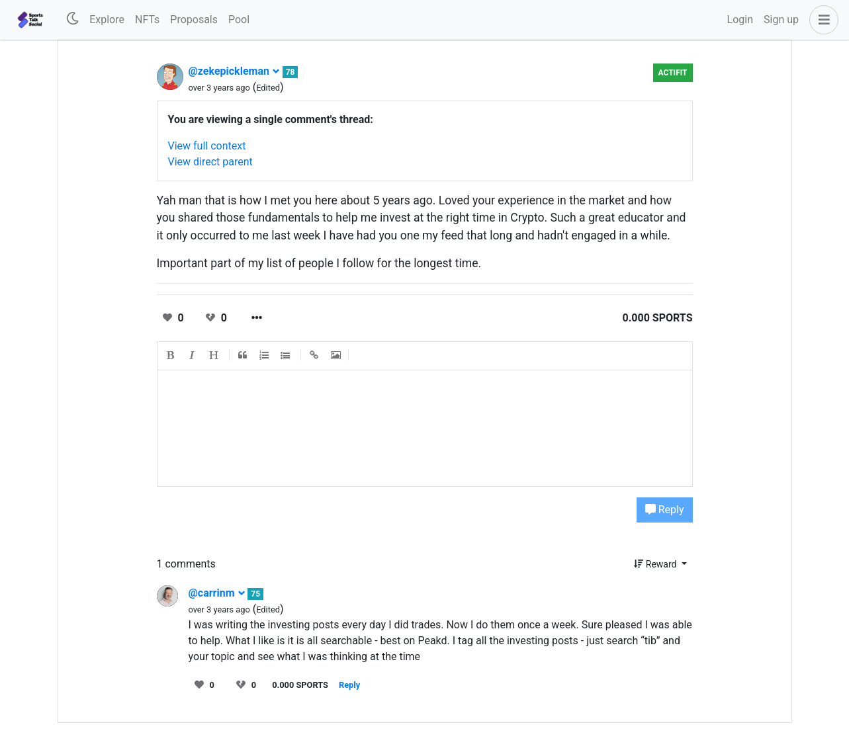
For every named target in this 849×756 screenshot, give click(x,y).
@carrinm (217, 593)
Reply (664, 509)
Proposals (194, 19)
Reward (656, 564)
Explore (106, 19)
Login (740, 19)
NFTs (147, 19)
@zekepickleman (234, 71)
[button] (821, 19)
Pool (238, 19)
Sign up (781, 19)
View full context (207, 146)
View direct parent (210, 161)
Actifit (673, 72)
